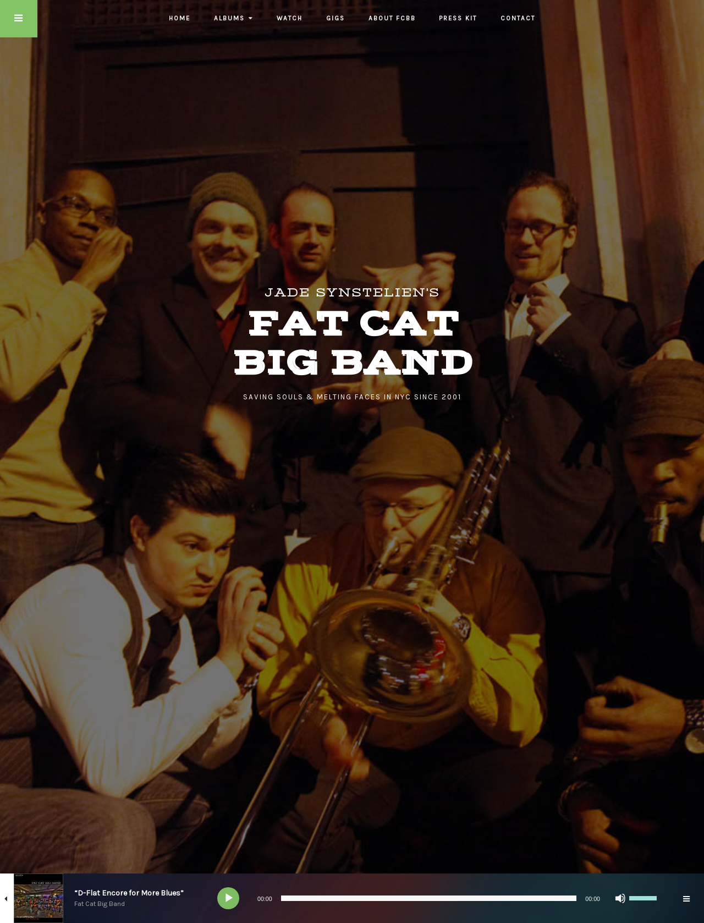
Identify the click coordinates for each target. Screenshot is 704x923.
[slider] (429, 898)
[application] (440, 898)
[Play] (228, 898)
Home (179, 18)
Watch (289, 18)
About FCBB (392, 18)
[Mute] (620, 898)
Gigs (335, 18)
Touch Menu (18, 18)
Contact (518, 18)
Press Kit (458, 18)
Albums (229, 18)
